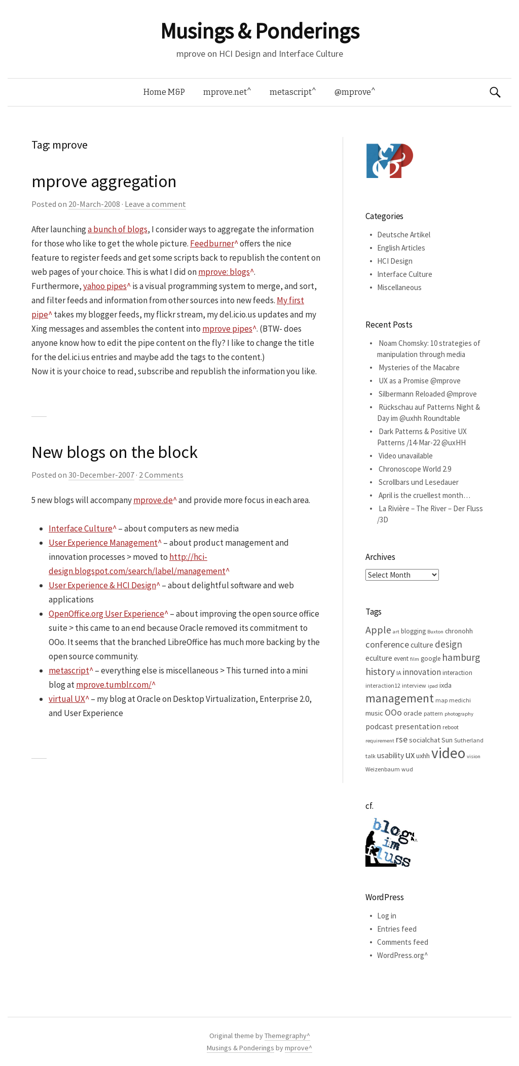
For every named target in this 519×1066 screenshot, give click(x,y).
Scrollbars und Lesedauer (419, 482)
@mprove (353, 92)
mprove (297, 1047)
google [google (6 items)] (430, 658)
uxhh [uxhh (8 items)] (423, 755)
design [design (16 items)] (448, 644)
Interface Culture (81, 528)
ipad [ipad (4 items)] (433, 686)
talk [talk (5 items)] (370, 756)
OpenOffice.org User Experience (106, 613)
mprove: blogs (224, 271)
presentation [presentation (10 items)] (418, 726)
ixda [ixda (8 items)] (445, 685)
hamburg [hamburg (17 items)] (461, 657)
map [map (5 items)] (441, 700)
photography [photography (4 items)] (458, 713)
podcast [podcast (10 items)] (379, 726)
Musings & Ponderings (259, 31)
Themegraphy (286, 1035)
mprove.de (153, 500)
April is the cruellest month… (424, 495)
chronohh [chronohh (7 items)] (459, 630)
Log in (386, 915)
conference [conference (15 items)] (387, 644)
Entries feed (397, 929)
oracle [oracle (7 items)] (412, 713)
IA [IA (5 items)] (398, 673)
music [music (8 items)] (374, 713)
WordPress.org (400, 955)
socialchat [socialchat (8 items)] (424, 739)
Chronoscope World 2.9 (415, 469)
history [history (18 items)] (380, 671)
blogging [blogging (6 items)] (413, 631)
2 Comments (161, 475)
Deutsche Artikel (403, 234)
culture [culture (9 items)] (422, 645)
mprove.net (225, 92)
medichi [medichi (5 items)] (460, 700)
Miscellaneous (399, 287)
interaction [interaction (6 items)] (457, 672)
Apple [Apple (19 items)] (378, 629)
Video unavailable (406, 455)
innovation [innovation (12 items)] (421, 672)
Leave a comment (155, 204)
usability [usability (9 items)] (390, 755)
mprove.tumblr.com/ (114, 684)
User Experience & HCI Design (102, 585)
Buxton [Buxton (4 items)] (435, 631)
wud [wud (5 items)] (407, 769)
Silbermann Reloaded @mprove (428, 394)
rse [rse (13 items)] (401, 739)
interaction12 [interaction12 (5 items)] (382, 685)
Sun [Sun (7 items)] (447, 739)
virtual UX (67, 698)
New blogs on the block (114, 452)
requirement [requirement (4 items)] (379, 740)
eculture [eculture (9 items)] (378, 658)
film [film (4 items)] (414, 659)
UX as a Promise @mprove (420, 380)
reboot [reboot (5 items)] (450, 727)
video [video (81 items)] (448, 752)
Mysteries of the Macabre (419, 367)
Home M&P (164, 92)
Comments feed (402, 942)
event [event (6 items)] (401, 658)
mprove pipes (227, 328)
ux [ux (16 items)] (410, 755)
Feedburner (212, 243)
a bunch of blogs (117, 229)
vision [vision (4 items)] (473, 756)
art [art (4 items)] (396, 631)
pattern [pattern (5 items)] (433, 713)
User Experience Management (103, 542)
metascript (291, 92)
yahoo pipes (105, 286)
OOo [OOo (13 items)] (393, 712)
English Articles (401, 248)
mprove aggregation (104, 181)
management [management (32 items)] (399, 698)
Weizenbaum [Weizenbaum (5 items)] (382, 769)
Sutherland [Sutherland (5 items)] (469, 740)
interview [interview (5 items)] (414, 685)
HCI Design (395, 261)
